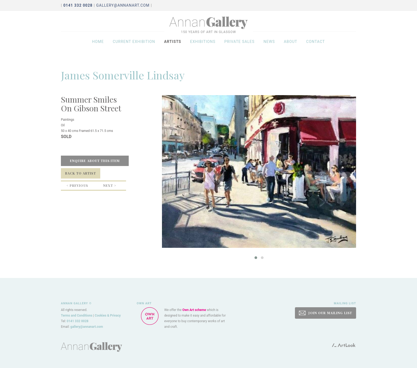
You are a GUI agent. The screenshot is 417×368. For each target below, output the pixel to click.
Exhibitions (202, 46)
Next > (109, 185)
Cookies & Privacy (108, 315)
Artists (172, 46)
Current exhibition (134, 46)
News (269, 46)
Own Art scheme (194, 310)
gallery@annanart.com (123, 5)
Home (98, 46)
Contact (315, 46)
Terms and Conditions (76, 315)
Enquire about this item (95, 161)
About (290, 46)
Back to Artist (80, 173)
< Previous (77, 185)
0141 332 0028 (78, 321)
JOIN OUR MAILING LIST (325, 313)
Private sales (239, 46)
